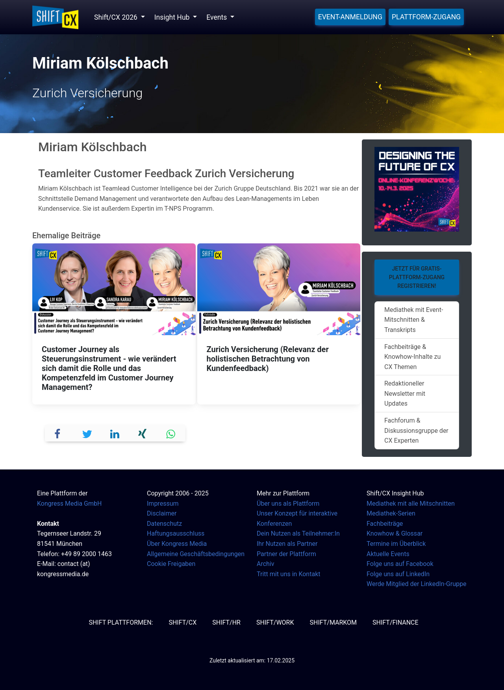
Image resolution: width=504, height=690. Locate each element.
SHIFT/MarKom (333, 622)
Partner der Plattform (286, 554)
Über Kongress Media (177, 543)
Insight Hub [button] (172, 17)
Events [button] (217, 17)
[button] (59, 433)
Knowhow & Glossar (394, 533)
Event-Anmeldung (350, 17)
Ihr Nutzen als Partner (287, 543)
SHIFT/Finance (395, 622)
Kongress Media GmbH (69, 503)
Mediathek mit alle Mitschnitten (411, 503)
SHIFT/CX (182, 622)
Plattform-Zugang (426, 17)
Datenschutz (164, 523)
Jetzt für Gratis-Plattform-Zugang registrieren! (417, 277)
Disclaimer (161, 513)
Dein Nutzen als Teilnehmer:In (298, 533)
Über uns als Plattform (288, 503)
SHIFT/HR (226, 622)
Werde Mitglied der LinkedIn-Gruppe (416, 584)
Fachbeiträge (385, 523)
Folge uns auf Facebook (400, 564)
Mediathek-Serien (391, 513)
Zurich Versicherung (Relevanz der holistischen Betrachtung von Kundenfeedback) (268, 359)
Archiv (265, 564)
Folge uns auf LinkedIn (398, 574)
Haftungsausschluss (175, 533)
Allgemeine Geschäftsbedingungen (196, 554)
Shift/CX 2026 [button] (116, 17)
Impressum (163, 503)
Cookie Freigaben (171, 564)
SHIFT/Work (275, 622)
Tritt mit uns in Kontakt (288, 574)
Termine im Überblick (396, 543)
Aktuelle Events (388, 554)
